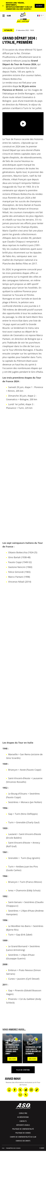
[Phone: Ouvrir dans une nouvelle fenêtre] (9, 1089)
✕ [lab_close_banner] (3, 6)
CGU (3, 1148)
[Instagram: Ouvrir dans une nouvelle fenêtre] (31, 1089)
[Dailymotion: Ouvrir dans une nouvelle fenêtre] (25, 1089)
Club (9, 15)
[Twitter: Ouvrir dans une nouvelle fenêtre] (20, 1089)
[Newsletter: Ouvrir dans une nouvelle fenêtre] (20, 1094)
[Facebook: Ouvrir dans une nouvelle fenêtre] (14, 1089)
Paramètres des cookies (13, 1148)
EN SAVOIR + (39, 6)
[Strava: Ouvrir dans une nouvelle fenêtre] (25, 1094)
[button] (40, 15)
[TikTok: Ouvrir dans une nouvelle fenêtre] (36, 1089)
